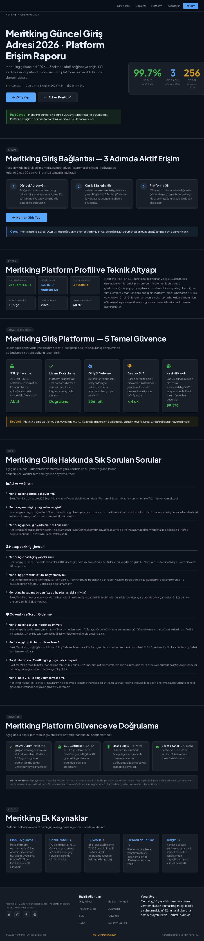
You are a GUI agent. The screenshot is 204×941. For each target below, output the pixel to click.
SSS (81, 915)
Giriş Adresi (123, 5)
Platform (156, 5)
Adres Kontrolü (57, 97)
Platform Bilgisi (88, 908)
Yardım (190, 5)
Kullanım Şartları (117, 922)
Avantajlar (174, 5)
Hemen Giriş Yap (26, 217)
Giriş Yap (20, 97)
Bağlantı (141, 5)
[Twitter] (9, 914)
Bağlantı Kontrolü (118, 901)
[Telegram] (35, 914)
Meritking (11, 14)
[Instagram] (17, 914)
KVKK (82, 922)
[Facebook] (26, 914)
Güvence (113, 915)
